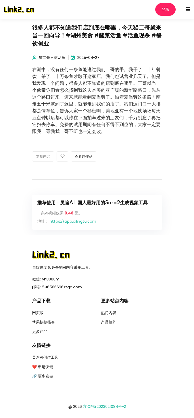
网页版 (38, 312)
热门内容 (108, 312)
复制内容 (43, 157)
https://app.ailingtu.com (73, 221)
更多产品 (39, 331)
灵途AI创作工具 (45, 357)
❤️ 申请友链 (42, 366)
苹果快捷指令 (43, 322)
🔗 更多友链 (42, 376)
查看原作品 (84, 157)
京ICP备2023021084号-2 (104, 406)
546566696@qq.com (62, 287)
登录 (165, 9)
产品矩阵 (108, 322)
